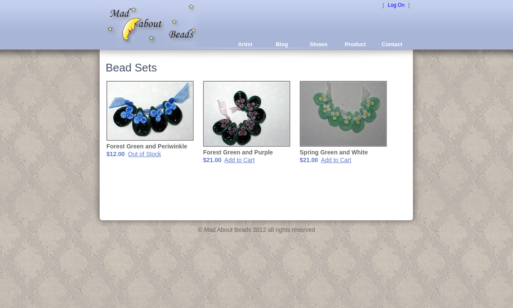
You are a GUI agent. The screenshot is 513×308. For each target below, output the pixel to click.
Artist (245, 44)
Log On (396, 5)
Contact (392, 44)
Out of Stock (144, 154)
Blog (282, 44)
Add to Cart (239, 160)
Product (355, 44)
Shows (318, 44)
